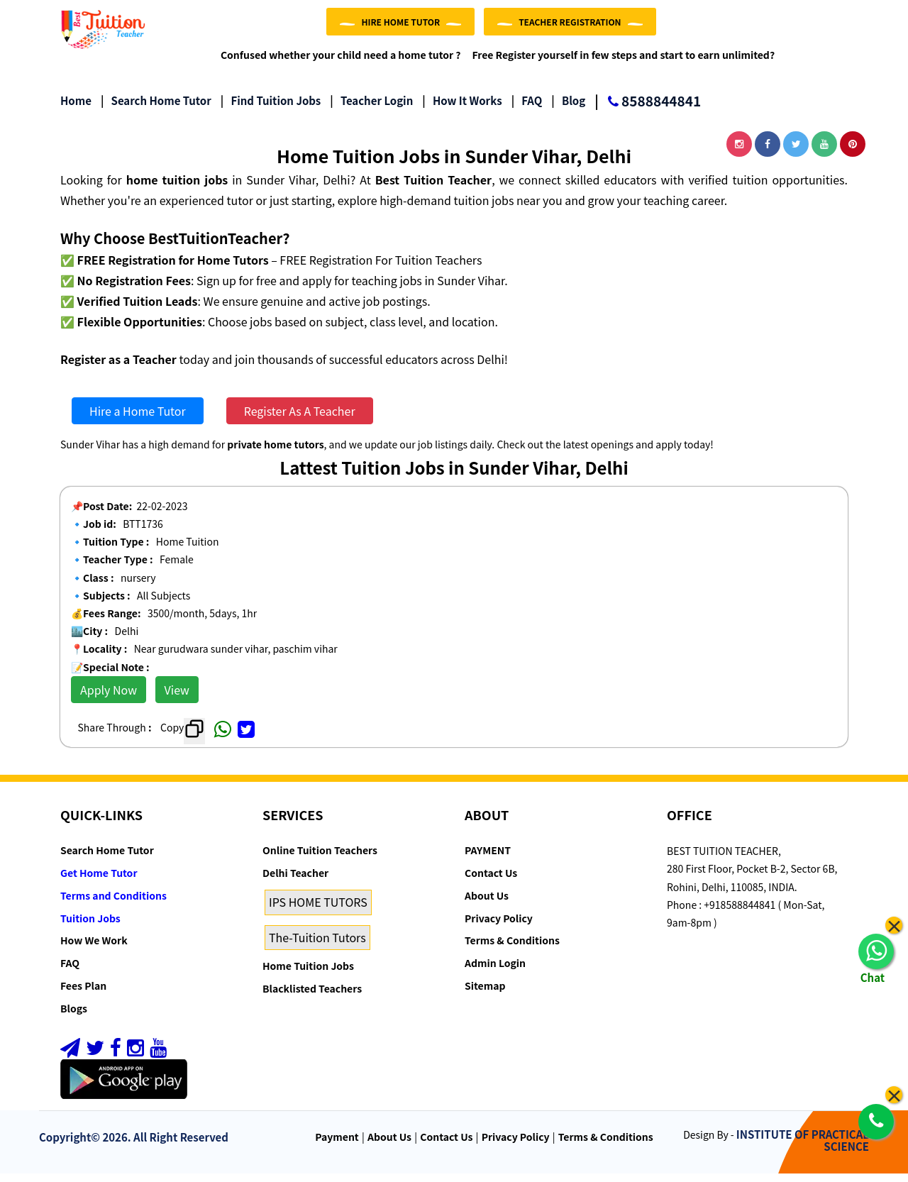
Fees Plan (83, 995)
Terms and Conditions (113, 904)
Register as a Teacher (118, 367)
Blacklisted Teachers (312, 997)
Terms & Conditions (512, 949)
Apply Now (108, 698)
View (177, 698)
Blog (568, 109)
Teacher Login (371, 109)
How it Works (462, 109)
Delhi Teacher (295, 882)
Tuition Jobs (90, 926)
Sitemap (485, 995)
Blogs (73, 1017)
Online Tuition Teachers (319, 859)
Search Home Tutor (156, 109)
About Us (487, 904)
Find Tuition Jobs (271, 109)
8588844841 (647, 111)
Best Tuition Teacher (433, 188)
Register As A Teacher (299, 420)
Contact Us (491, 882)
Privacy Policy (499, 926)
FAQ (527, 109)
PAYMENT (488, 859)
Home (76, 109)
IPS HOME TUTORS (318, 910)
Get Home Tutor (99, 882)
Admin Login (495, 972)
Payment (337, 1146)
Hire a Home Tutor (137, 420)
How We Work (94, 949)
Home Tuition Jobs (308, 975)
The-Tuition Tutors (317, 945)
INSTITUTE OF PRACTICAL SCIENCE (802, 1149)
